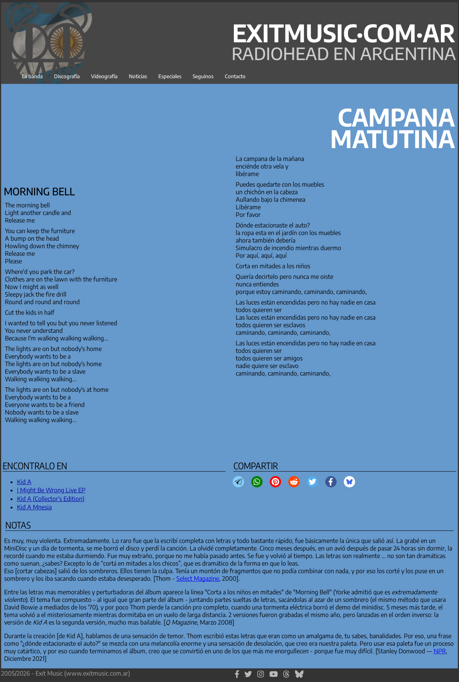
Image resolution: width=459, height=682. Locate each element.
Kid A (24, 482)
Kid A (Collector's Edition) (50, 499)
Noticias (138, 76)
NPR (440, 651)
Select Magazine (197, 578)
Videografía (104, 76)
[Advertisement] (59, 132)
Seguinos (203, 76)
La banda (32, 76)
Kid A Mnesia (34, 507)
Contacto (235, 76)
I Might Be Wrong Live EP (51, 490)
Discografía (67, 76)
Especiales (169, 76)
